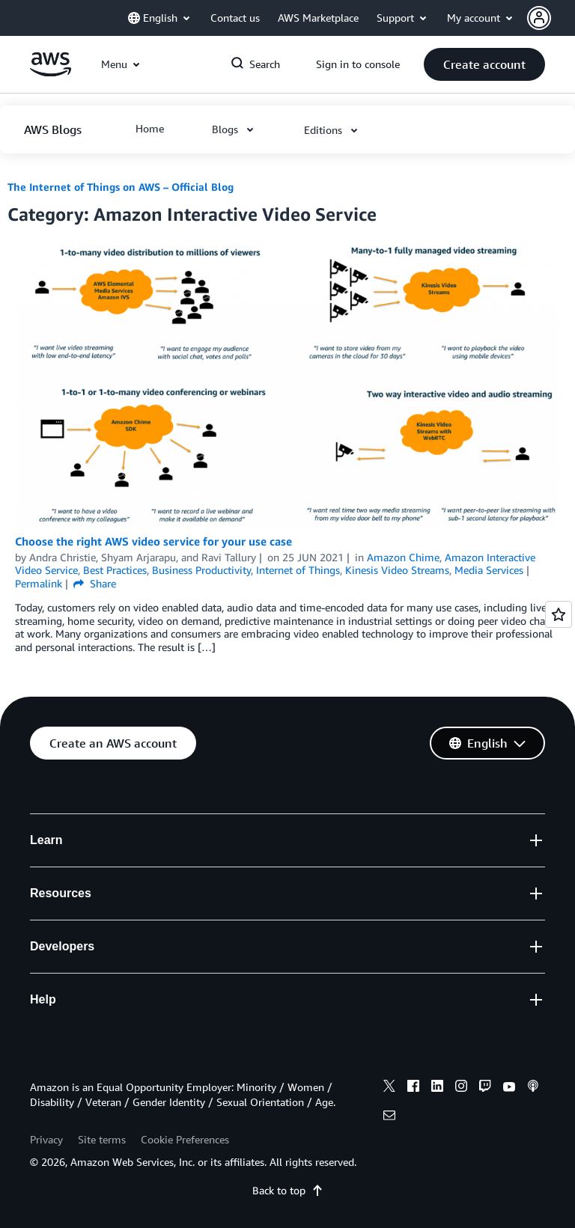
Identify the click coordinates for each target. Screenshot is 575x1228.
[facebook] (413, 1088)
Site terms (102, 1139)
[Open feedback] (558, 614)
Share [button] (94, 583)
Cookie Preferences (185, 1139)
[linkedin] (437, 1088)
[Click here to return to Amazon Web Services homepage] (50, 72)
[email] (389, 1117)
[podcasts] (533, 1088)
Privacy (46, 1139)
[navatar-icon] (539, 18)
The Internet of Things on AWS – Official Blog (120, 186)
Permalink (38, 583)
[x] (389, 1088)
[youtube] (509, 1088)
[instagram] (461, 1088)
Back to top (287, 1190)
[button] (551, 18)
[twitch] (485, 1088)
